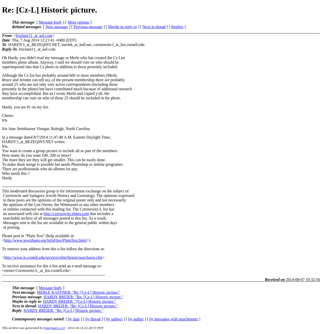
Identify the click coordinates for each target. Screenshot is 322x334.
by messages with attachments (173, 319)
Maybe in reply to (122, 27)
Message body (50, 22)
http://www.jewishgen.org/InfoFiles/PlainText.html (45, 240)
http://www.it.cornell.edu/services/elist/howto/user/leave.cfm (53, 257)
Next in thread (154, 27)
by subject (114, 319)
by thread (93, 319)
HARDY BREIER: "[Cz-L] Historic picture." (79, 301)
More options (78, 22)
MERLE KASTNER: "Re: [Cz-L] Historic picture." (78, 292)
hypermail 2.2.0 (54, 328)
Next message (57, 27)
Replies (177, 27)
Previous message (88, 27)
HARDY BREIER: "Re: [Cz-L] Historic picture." (83, 297)
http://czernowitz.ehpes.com (66, 214)
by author (136, 319)
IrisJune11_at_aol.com (34, 35)
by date (74, 319)
